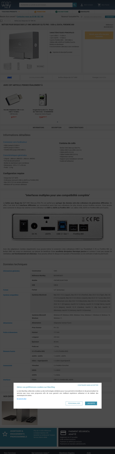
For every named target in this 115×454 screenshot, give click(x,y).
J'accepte (91, 403)
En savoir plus (21, 399)
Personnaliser (74, 403)
